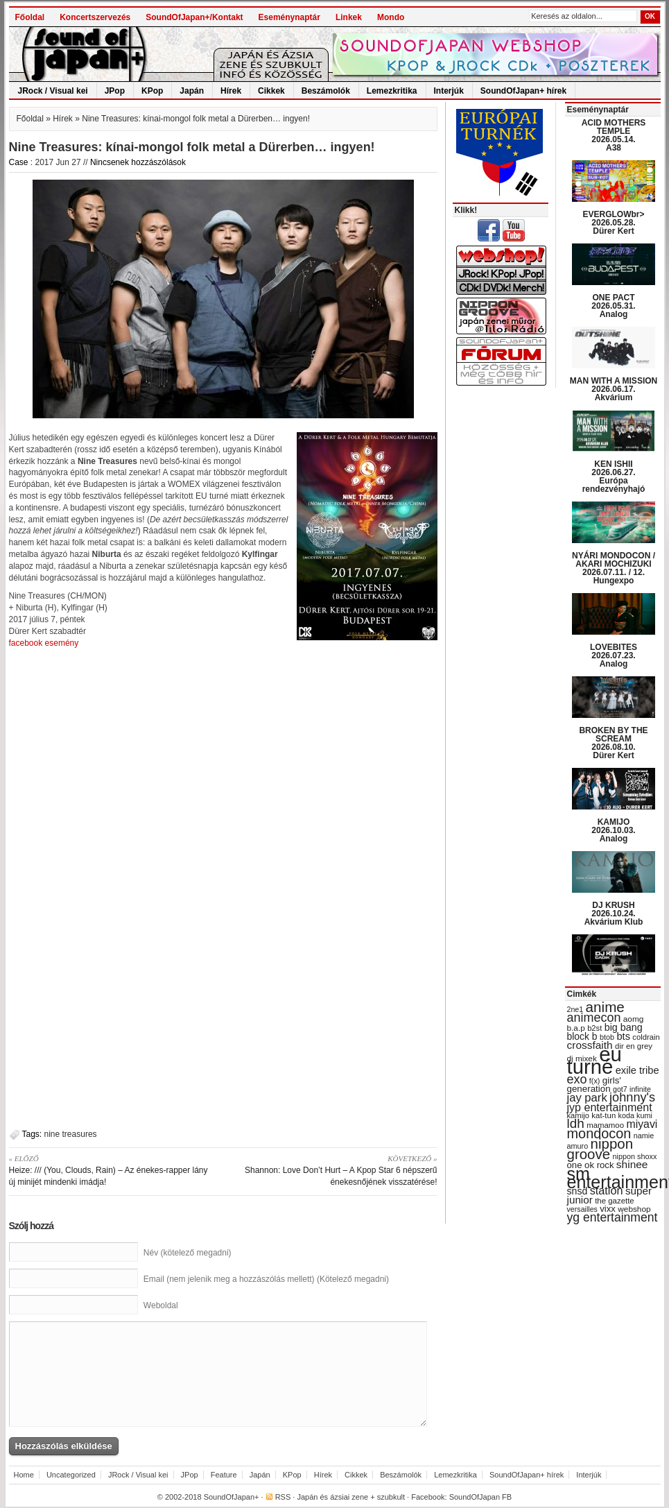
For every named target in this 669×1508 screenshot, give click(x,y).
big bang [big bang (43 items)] (624, 1027)
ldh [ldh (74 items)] (575, 1123)
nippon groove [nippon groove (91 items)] (600, 1149)
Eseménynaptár (289, 17)
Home (24, 1475)
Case (18, 162)
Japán (192, 91)
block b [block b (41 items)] (582, 1036)
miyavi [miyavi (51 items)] (641, 1124)
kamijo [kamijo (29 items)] (578, 1115)
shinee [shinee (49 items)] (632, 1164)
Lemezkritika (392, 91)
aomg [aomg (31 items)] (633, 1019)
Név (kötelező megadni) (188, 1253)
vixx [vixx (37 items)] (608, 1208)
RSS (283, 1497)
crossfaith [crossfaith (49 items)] (590, 1045)
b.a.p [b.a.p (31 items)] (576, 1028)
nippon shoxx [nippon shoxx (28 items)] (634, 1156)
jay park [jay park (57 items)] (587, 1097)
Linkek (349, 17)
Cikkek (271, 91)
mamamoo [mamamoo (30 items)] (605, 1125)
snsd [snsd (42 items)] (577, 1191)
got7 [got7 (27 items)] (620, 1089)
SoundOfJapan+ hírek (523, 91)
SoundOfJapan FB (480, 1497)
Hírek (230, 91)
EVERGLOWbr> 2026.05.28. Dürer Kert (613, 222)
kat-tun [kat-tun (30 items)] (603, 1115)
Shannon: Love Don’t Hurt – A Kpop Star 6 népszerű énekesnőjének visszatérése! (335, 1170)
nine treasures (70, 1134)
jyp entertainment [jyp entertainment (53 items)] (609, 1107)
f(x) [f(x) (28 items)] (594, 1081)
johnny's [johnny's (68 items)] (632, 1097)
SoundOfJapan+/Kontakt (194, 17)
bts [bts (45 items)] (623, 1036)
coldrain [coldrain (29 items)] (645, 1037)
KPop (152, 91)
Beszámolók (326, 91)
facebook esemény (44, 643)
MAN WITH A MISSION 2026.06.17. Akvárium (613, 389)
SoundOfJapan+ (231, 1497)
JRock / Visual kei (53, 91)
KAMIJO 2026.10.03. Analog (613, 830)
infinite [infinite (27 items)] (640, 1089)
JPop (115, 91)
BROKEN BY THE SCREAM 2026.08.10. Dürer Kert (613, 743)
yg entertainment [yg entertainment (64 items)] (612, 1217)
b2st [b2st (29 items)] (594, 1028)
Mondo (390, 17)
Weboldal (161, 1305)
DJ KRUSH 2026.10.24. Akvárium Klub (613, 913)
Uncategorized (71, 1475)
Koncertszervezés (95, 17)
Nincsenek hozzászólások (138, 162)
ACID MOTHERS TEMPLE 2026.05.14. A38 (614, 135)
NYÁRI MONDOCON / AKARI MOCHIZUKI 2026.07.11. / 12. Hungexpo (613, 568)
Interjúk (449, 91)
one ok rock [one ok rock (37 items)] (590, 1165)
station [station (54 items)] (606, 1190)
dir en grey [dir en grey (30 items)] (633, 1046)
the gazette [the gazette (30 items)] (614, 1201)
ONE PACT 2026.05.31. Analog (613, 306)
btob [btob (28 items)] (607, 1037)
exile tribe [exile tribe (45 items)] (637, 1070)
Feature (224, 1475)
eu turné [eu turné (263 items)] (594, 1060)
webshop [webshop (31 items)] (634, 1209)
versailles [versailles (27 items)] (582, 1209)
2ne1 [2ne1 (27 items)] (575, 1009)
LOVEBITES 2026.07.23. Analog (613, 655)
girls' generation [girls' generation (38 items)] (594, 1084)
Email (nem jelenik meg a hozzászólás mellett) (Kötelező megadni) (266, 1279)
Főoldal (30, 17)
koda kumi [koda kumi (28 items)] (635, 1115)
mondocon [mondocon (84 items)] (599, 1133)
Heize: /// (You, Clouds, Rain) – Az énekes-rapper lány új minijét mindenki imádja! (111, 1170)
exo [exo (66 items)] (577, 1079)
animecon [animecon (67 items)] (594, 1018)
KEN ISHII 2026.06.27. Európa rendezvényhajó (613, 476)
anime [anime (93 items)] (605, 1007)
